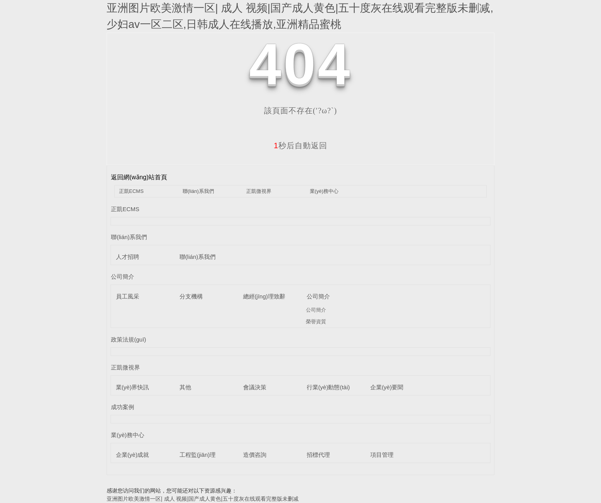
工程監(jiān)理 (198, 454)
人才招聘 (127, 256)
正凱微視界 (258, 191)
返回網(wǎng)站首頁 (139, 177)
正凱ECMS (131, 191)
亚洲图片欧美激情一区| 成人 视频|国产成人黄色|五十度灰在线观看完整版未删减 (203, 499)
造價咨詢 (254, 454)
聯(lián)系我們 (198, 191)
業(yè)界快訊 (132, 387)
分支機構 (191, 296)
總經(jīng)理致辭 (264, 296)
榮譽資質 (316, 321)
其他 (185, 387)
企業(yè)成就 (132, 454)
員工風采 (127, 296)
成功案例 (122, 407)
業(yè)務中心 (324, 191)
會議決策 (254, 387)
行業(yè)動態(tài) (328, 387)
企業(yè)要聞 (387, 387)
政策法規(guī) (128, 339)
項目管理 (382, 454)
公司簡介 (122, 276)
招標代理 (318, 454)
